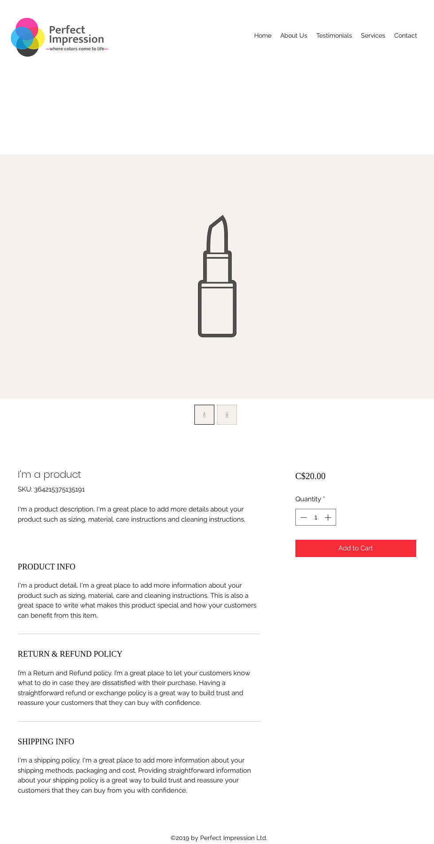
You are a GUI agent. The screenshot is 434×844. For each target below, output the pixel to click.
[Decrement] (303, 517)
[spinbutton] (315, 517)
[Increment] (329, 517)
